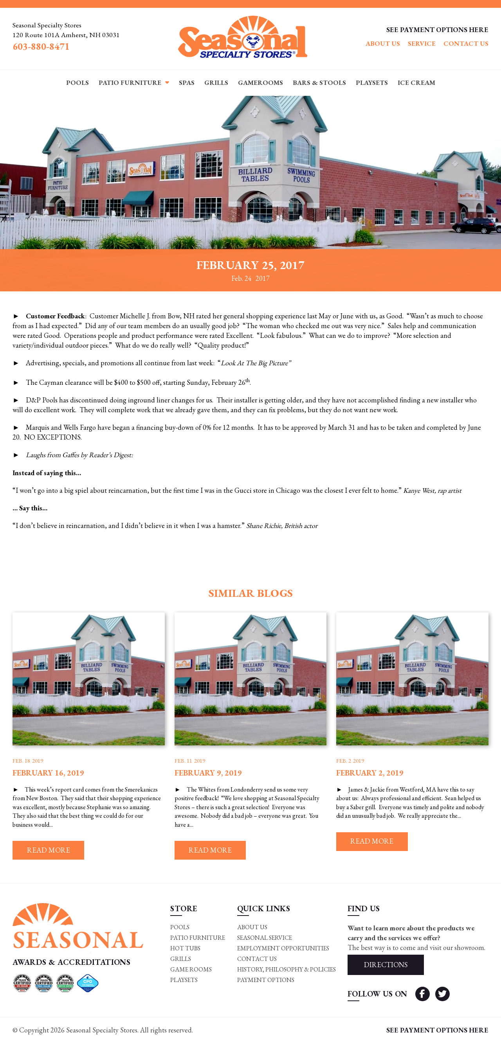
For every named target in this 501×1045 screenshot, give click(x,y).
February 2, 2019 (370, 773)
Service (422, 44)
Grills (216, 82)
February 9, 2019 (208, 773)
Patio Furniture (130, 82)
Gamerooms (260, 82)
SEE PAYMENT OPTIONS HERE (437, 29)
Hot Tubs (184, 950)
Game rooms (190, 971)
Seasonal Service (264, 939)
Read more (50, 851)
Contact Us (465, 44)
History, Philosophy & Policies (286, 971)
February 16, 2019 (48, 773)
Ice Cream (416, 82)
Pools (77, 82)
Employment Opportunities (283, 950)
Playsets (372, 82)
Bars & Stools (319, 82)
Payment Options (265, 982)
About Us (383, 44)
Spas (187, 82)
